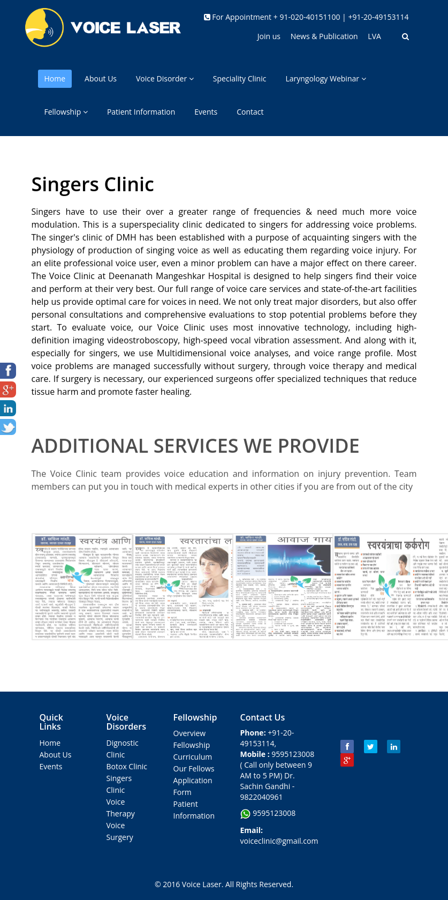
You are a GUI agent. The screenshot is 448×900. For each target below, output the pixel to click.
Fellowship (66, 112)
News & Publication (325, 36)
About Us (101, 78)
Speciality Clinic (240, 78)
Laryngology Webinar (325, 78)
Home (55, 78)
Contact (250, 112)
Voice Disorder (165, 78)
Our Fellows (194, 768)
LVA (374, 36)
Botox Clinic (127, 766)
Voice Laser (202, 884)
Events (205, 112)
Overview (189, 733)
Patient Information (141, 112)
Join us (268, 36)
